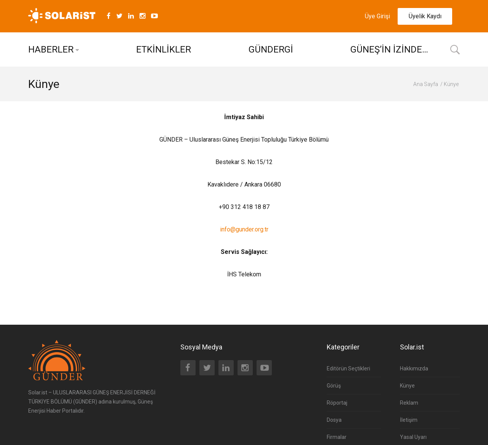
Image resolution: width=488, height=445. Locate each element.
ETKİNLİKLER (163, 49)
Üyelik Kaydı (425, 16)
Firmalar (337, 437)
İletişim (408, 420)
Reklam (409, 403)
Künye (407, 386)
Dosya (334, 420)
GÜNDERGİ (271, 49)
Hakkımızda (414, 368)
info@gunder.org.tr (244, 229)
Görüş (334, 386)
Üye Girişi (377, 16)
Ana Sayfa (425, 84)
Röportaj (337, 403)
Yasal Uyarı (413, 437)
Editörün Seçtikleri (348, 368)
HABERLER (51, 49)
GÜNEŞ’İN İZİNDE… (389, 49)
